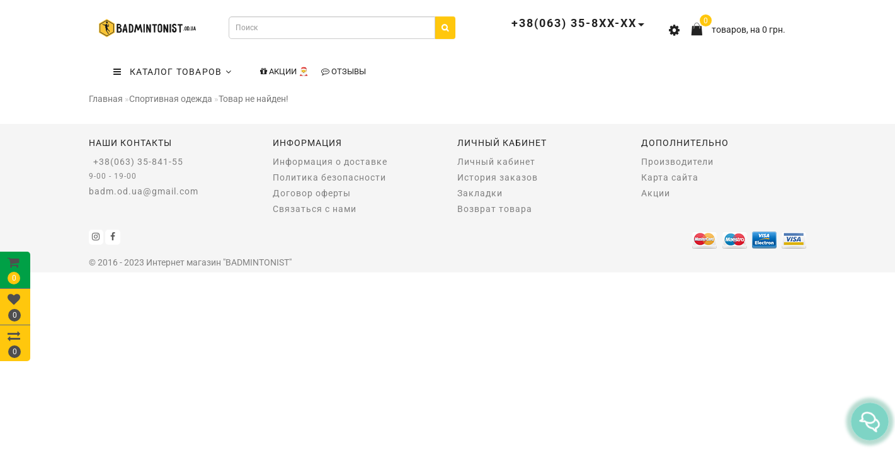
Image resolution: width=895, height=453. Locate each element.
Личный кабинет (496, 162)
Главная (106, 99)
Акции (655, 193)
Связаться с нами (314, 209)
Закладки (480, 193)
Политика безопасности (329, 177)
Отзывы (343, 71)
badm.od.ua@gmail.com (143, 191)
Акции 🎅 (284, 71)
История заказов (497, 177)
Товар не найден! (253, 99)
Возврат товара (494, 209)
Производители (677, 162)
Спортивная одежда (170, 99)
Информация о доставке (330, 162)
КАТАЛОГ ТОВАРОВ (172, 72)
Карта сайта (669, 177)
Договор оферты (312, 193)
